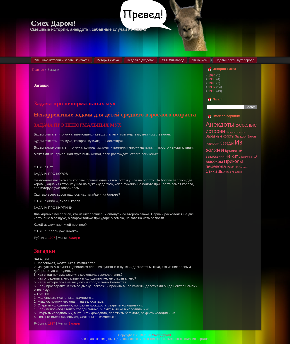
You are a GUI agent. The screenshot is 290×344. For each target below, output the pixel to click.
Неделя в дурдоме (140, 60)
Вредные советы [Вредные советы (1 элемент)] (235, 132)
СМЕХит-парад (173, 60)
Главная (38, 69)
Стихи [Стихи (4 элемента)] (211, 171)
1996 (211, 83)
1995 (211, 79)
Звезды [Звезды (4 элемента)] (227, 143)
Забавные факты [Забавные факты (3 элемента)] (220, 136)
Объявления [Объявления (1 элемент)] (246, 156)
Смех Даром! (53, 23)
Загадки (74, 238)
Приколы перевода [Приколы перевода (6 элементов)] (224, 164)
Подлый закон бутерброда (234, 60)
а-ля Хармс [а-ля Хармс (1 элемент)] (236, 172)
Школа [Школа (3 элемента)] (223, 171)
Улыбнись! (200, 60)
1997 (51, 238)
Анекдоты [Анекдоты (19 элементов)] (220, 124)
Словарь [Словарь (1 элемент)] (243, 167)
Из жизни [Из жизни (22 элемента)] (224, 146)
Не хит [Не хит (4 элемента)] (231, 156)
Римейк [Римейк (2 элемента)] (232, 167)
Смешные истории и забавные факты (61, 60)
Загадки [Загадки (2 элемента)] (240, 136)
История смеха (108, 60)
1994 (211, 75)
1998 (211, 91)
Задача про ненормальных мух (75, 103)
